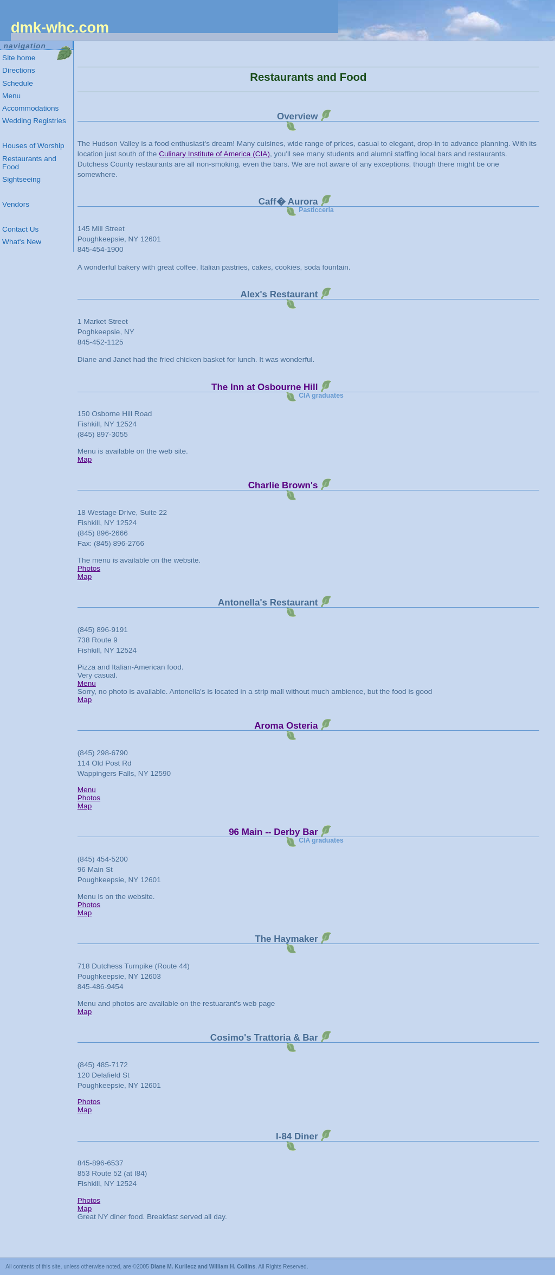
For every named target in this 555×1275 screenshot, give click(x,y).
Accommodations (30, 108)
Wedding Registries (34, 121)
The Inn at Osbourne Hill (264, 387)
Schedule (17, 83)
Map (85, 459)
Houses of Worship (33, 146)
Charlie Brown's (283, 485)
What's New (21, 242)
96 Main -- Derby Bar (273, 832)
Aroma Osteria (286, 726)
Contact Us (20, 229)
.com (60, 27)
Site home (18, 58)
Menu (87, 683)
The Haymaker (286, 939)
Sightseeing (21, 179)
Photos (89, 568)
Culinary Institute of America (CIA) (214, 154)
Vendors (15, 204)
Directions (18, 70)
